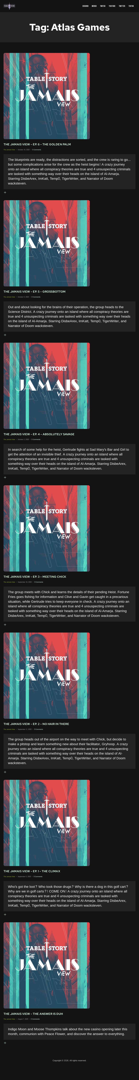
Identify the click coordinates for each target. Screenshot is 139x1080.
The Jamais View (9, 150)
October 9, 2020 (23, 299)
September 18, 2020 (25, 589)
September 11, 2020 (25, 738)
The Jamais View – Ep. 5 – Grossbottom (42, 294)
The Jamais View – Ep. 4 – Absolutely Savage (48, 439)
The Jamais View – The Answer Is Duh (41, 1027)
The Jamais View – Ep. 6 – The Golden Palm (46, 144)
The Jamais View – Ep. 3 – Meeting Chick (43, 583)
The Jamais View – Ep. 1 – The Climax (39, 882)
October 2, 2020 (23, 444)
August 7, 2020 (23, 1032)
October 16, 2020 (24, 150)
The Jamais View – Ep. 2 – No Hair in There (45, 733)
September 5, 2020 (24, 887)
